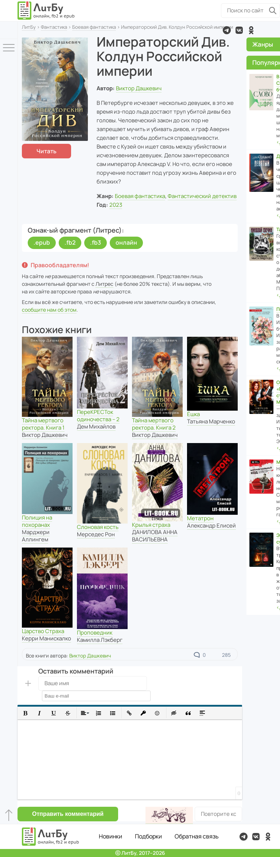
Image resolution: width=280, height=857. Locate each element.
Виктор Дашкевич (139, 88)
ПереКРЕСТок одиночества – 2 (98, 415)
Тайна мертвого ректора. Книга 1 (43, 423)
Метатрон (200, 518)
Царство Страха (43, 631)
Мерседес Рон (96, 534)
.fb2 (70, 242)
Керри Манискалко (46, 638)
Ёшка (193, 414)
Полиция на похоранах (37, 521)
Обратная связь (197, 836)
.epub (42, 242)
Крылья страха (151, 525)
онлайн (126, 242)
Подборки (148, 836)
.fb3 (95, 242)
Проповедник (94, 632)
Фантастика (54, 27)
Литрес (104, 283)
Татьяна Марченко (211, 421)
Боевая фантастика (94, 27)
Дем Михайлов (96, 426)
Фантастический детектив (202, 196)
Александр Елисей (211, 525)
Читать (46, 151)
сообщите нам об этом (49, 309)
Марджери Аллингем (36, 535)
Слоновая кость (97, 527)
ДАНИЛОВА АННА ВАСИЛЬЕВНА (155, 535)
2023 (115, 205)
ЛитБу (29, 27)
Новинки (110, 836)
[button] (25, 713)
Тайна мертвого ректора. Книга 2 (154, 423)
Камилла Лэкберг (99, 640)
